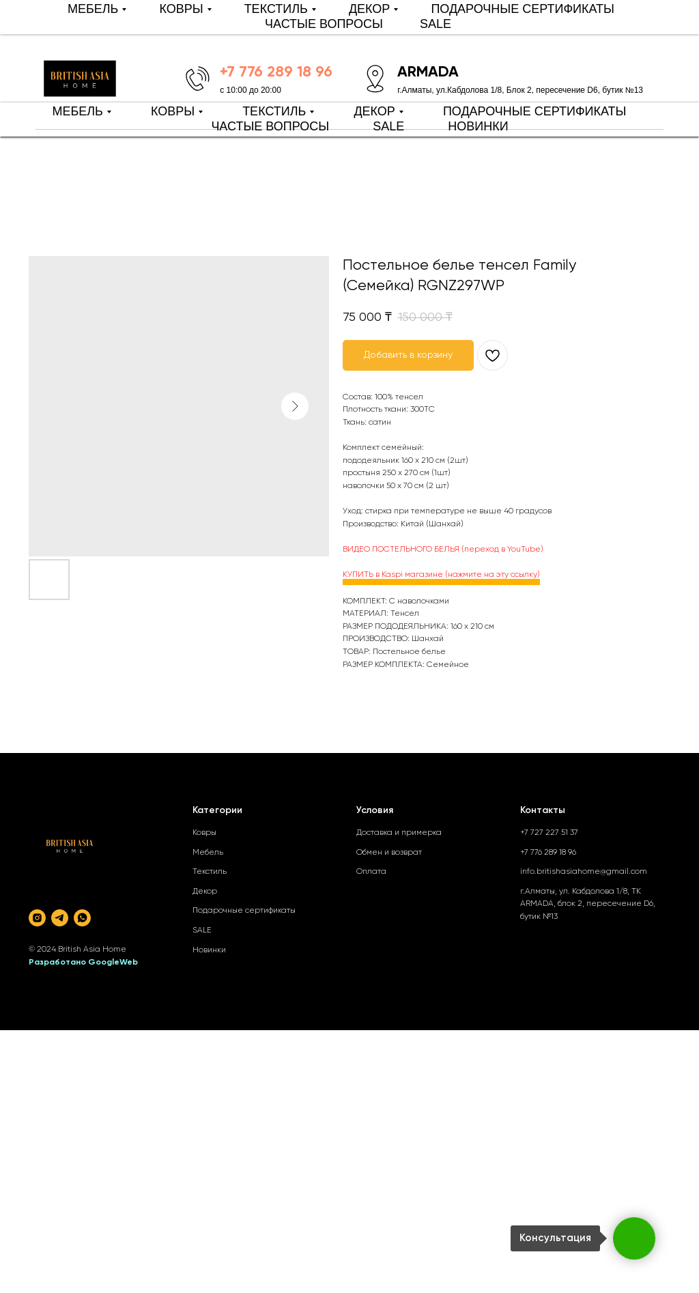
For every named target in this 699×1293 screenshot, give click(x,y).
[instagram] (37, 917)
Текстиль (209, 872)
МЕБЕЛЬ (77, 111)
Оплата (371, 872)
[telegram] (59, 917)
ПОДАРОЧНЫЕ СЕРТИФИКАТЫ (535, 111)
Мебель (207, 853)
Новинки (209, 950)
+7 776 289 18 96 (548, 853)
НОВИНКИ (478, 126)
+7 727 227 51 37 (549, 833)
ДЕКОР (374, 111)
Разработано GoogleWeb (83, 962)
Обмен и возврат (389, 853)
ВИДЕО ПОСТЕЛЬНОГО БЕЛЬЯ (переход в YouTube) (443, 549)
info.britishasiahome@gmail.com (583, 872)
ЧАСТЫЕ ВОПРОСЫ (270, 126)
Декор (204, 891)
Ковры (204, 833)
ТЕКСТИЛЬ (274, 111)
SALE (388, 126)
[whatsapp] (82, 917)
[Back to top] (17, 154)
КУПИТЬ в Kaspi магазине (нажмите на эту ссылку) (441, 575)
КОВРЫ (173, 111)
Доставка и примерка (399, 833)
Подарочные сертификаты (244, 911)
